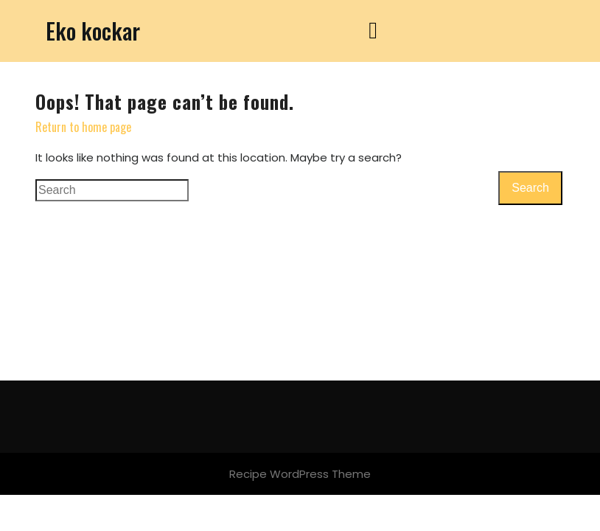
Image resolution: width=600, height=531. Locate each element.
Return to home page (83, 127)
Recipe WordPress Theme (300, 474)
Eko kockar (93, 30)
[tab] (373, 31)
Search (530, 187)
